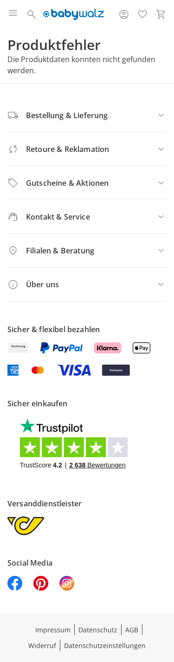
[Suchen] (31, 14)
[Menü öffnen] (13, 14)
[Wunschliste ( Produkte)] (142, 14)
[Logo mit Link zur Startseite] (73, 14)
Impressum (53, 629)
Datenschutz (97, 629)
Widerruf (42, 645)
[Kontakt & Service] (87, 216)
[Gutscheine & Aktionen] (87, 183)
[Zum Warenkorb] (161, 14)
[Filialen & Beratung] (87, 250)
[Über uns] (87, 284)
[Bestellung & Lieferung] (87, 115)
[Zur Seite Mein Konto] (123, 14)
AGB (131, 629)
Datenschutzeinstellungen (105, 645)
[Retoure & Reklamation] (87, 149)
